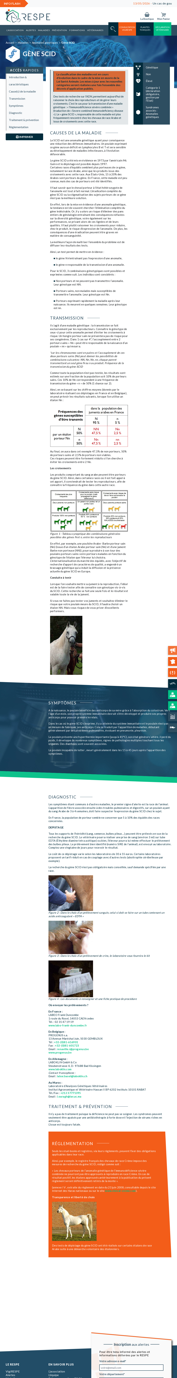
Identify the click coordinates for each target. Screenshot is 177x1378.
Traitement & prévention (24, 120)
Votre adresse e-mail (112, 1361)
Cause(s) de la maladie (22, 91)
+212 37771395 (70, 1092)
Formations (77, 30)
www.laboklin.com (60, 1069)
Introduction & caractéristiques (19, 80)
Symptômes (16, 105)
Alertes (31, 30)
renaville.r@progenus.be (73, 1049)
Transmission (17, 98)
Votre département (111, 1374)
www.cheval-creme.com (120, 1190)
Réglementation (18, 127)
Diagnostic (15, 112)
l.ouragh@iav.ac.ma (69, 1096)
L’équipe (53, 1375)
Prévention (59, 30)
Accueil (10, 42)
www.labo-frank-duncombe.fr (67, 1025)
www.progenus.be (60, 1052)
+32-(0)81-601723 (67, 1045)
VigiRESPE (13, 1371)
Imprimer (24, 136)
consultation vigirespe (127, 28)
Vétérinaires (95, 30)
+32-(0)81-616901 (66, 1042)
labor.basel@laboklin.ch (72, 1076)
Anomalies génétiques (45, 42)
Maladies (44, 30)
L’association (15, 30)
